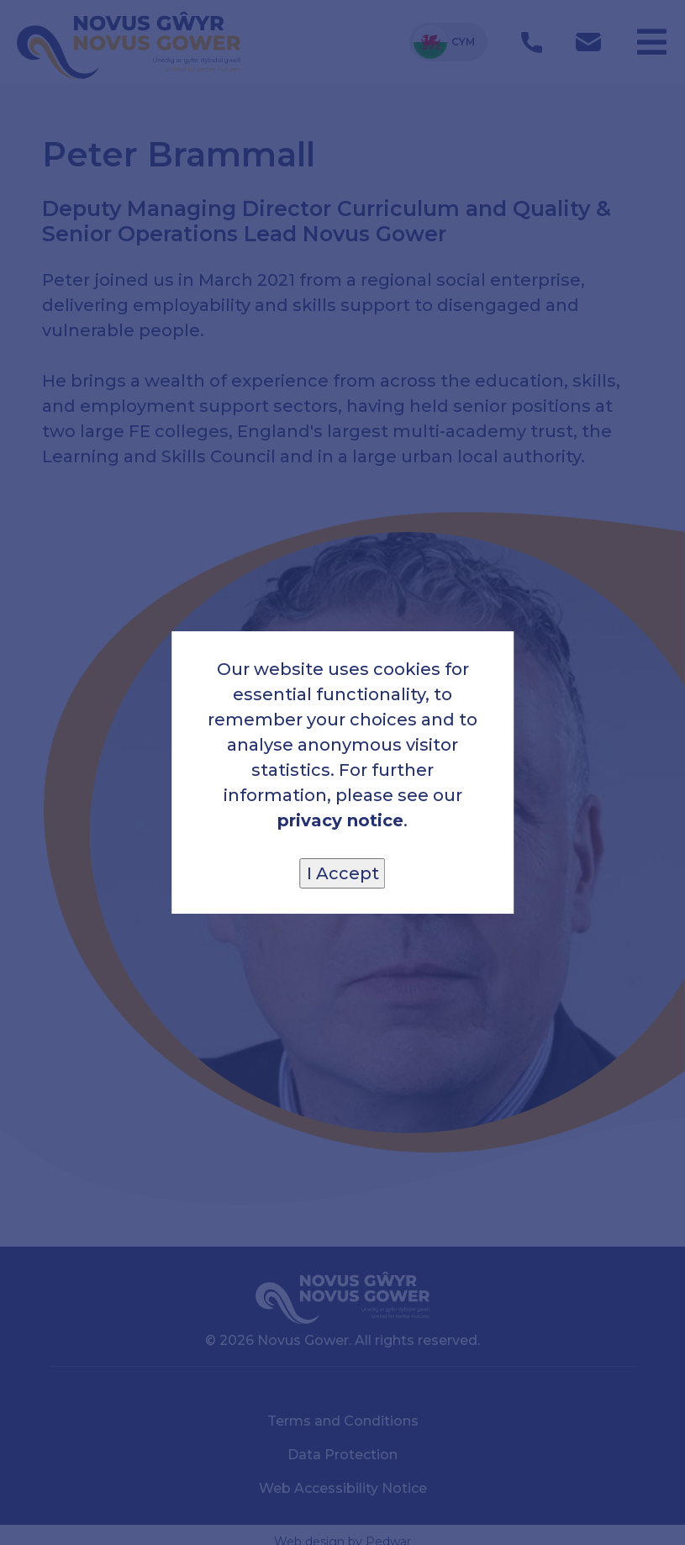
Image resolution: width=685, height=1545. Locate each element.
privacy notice (340, 820)
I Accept (343, 873)
